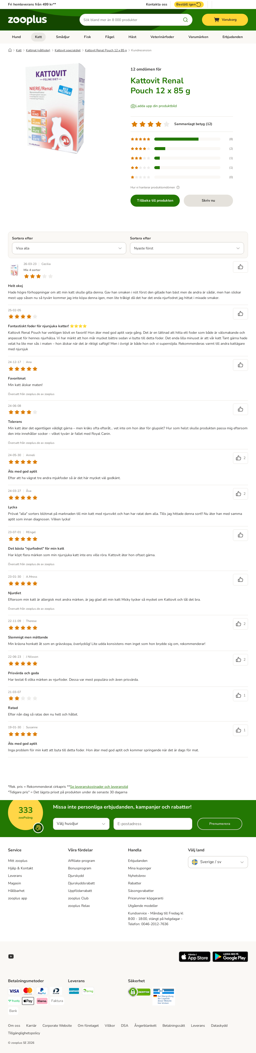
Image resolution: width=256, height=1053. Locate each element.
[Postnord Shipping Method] (74, 992)
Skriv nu (208, 200)
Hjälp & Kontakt (20, 868)
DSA (124, 1025)
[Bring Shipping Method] (88, 992)
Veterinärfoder (162, 37)
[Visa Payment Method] (14, 992)
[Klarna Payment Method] (42, 1002)
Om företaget (88, 1025)
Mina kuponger (139, 868)
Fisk (87, 37)
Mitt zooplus (18, 860)
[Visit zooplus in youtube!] (11, 956)
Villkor (110, 1025)
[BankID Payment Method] (56, 992)
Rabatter (134, 883)
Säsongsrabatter (141, 890)
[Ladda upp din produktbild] (153, 106)
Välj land (196, 850)
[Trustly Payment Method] (14, 1002)
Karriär (31, 1025)
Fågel (109, 37)
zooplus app (17, 898)
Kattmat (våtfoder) (38, 50)
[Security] (139, 993)
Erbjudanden (232, 37)
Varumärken (198, 37)
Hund (16, 37)
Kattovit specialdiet (67, 50)
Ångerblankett (145, 1025)
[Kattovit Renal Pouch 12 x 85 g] (55, 108)
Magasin (14, 883)
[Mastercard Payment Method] (28, 992)
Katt (38, 37)
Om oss (14, 1025)
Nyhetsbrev (137, 875)
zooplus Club (78, 898)
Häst (132, 37)
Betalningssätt (173, 1025)
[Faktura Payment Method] (57, 1001)
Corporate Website (57, 1025)
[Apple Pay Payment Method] (28, 1002)
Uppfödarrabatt (80, 890)
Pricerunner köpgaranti (145, 898)
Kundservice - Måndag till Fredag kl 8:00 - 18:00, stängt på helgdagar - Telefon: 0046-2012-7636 (155, 919)
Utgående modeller (143, 905)
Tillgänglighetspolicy (24, 1033)
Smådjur (63, 37)
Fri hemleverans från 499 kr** (32, 4)
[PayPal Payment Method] (42, 992)
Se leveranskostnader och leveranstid (99, 786)
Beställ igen (189, 5)
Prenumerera (219, 823)
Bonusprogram (79, 868)
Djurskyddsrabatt (81, 883)
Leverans (15, 875)
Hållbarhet (16, 890)
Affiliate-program (81, 860)
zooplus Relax (79, 905)
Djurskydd (76, 875)
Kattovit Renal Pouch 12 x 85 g (106, 50)
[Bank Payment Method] (13, 1011)
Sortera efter (22, 238)
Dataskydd (219, 1025)
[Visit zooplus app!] (194, 960)
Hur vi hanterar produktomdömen (155, 187)
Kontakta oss (156, 4)
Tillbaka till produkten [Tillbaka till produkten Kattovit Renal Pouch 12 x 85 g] (155, 200)
